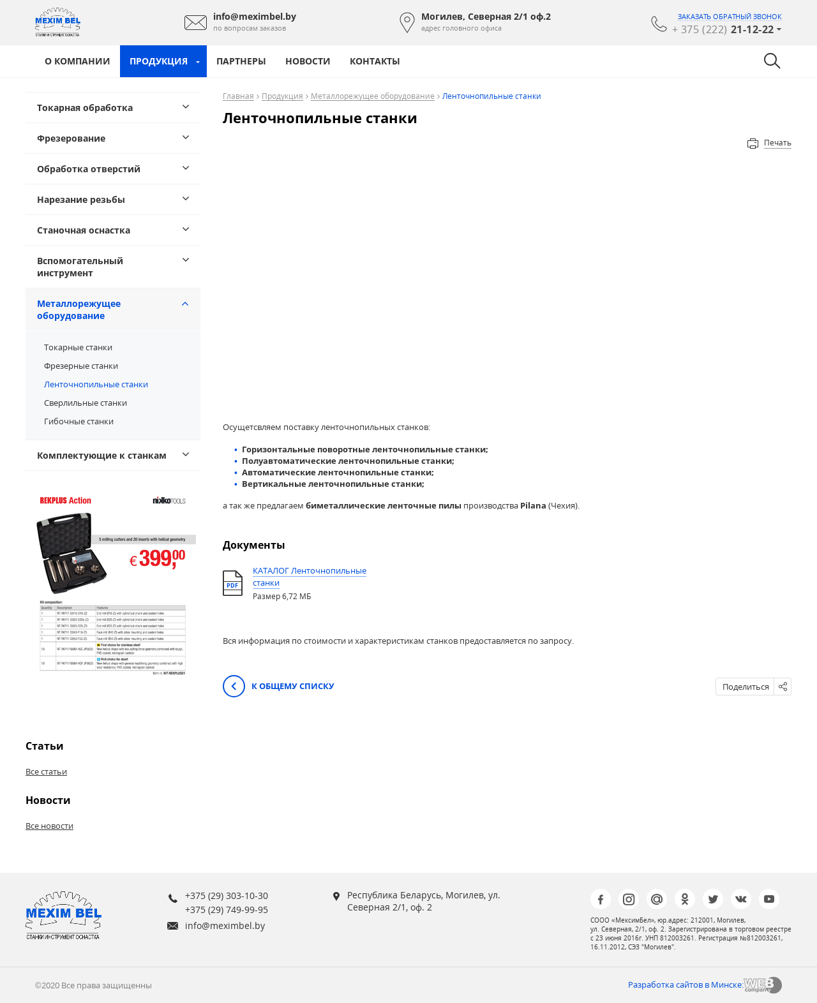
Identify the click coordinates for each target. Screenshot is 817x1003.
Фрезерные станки (81, 365)
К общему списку (278, 686)
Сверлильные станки (85, 402)
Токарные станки (78, 347)
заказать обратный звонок (730, 16)
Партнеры (241, 61)
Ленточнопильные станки (96, 384)
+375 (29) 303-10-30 (226, 895)
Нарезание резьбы (81, 199)
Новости (308, 61)
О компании (77, 61)
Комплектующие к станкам (102, 455)
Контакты (375, 61)
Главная (238, 97)
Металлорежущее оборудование (79, 309)
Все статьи (46, 771)
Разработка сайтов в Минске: (686, 984)
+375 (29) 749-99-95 (226, 909)
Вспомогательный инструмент (80, 267)
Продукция (159, 61)
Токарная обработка (85, 107)
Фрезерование (71, 138)
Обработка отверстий (88, 169)
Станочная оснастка (83, 230)
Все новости (49, 825)
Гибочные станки (79, 421)
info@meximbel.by (225, 925)
